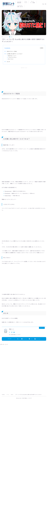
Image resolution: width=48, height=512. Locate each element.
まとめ (8, 61)
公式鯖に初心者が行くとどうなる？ (15, 53)
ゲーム (8, 394)
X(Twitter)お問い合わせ (20, 6)
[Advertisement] (24, 78)
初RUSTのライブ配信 (12, 51)
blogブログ (25, 2)
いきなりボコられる (12, 57)
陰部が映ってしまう (12, 55)
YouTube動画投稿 (19, 2)
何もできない (11, 59)
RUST (10, 36)
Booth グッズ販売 (32, 2)
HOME (3, 394)
